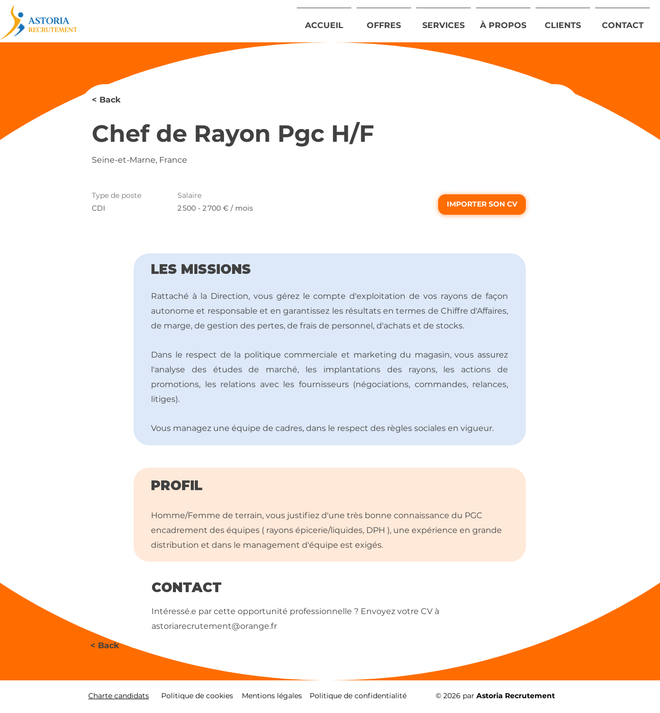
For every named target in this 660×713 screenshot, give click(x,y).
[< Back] (128, 100)
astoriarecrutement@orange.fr (214, 626)
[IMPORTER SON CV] (482, 204)
